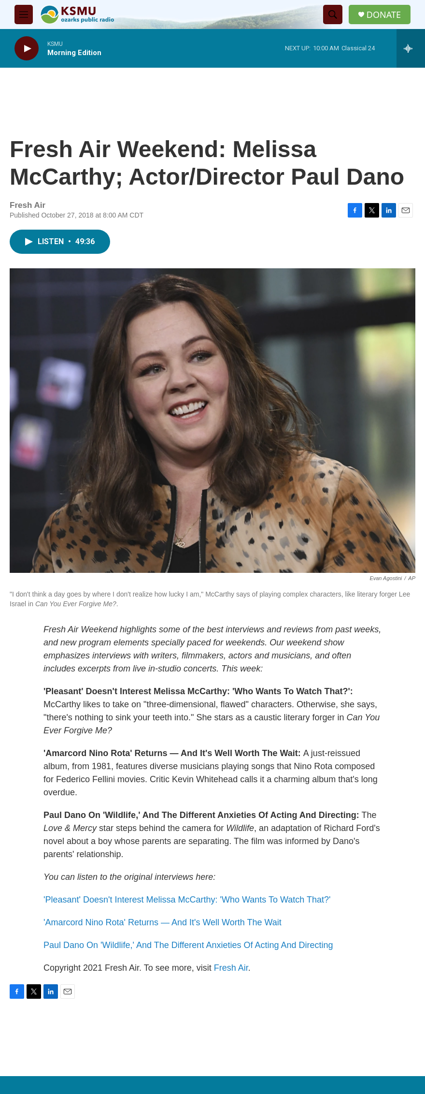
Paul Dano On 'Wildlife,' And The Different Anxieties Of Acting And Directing (188, 945)
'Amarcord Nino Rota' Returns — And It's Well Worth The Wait (162, 922)
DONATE (384, 15)
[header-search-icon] (332, 14)
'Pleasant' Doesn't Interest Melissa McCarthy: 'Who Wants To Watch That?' (186, 899)
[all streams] (411, 48)
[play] (26, 48)
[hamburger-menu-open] (23, 14)
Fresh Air (231, 968)
